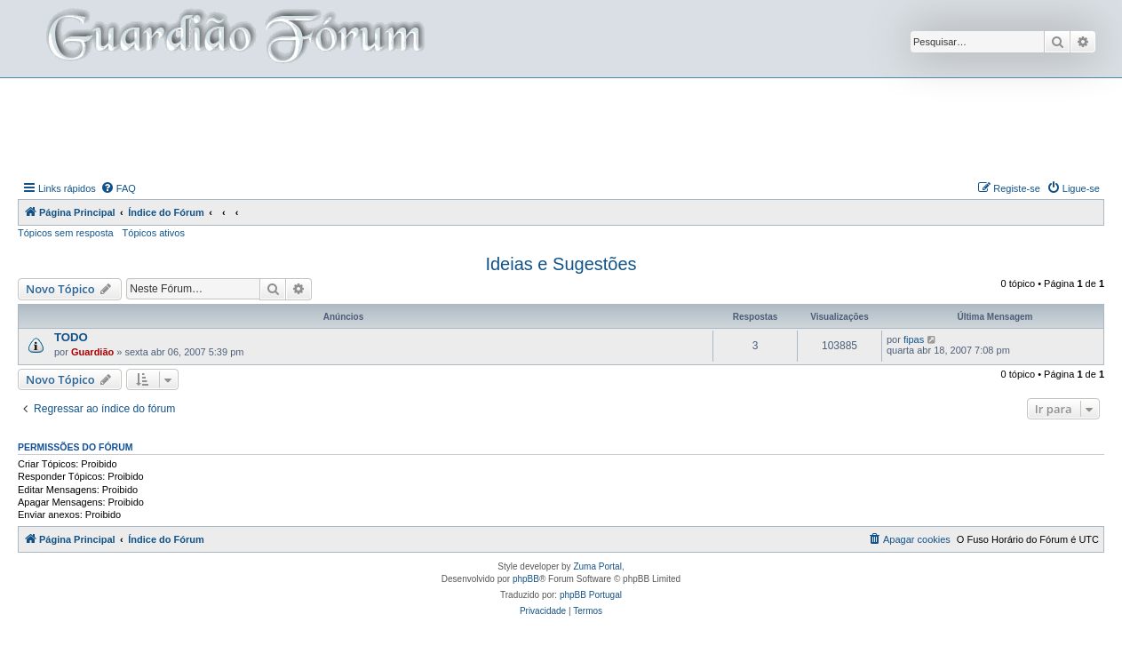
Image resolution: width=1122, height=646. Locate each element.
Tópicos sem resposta (66, 232)
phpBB (526, 579)
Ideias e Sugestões (560, 264)
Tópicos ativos (154, 232)
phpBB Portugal (591, 595)
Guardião (92, 352)
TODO (71, 337)
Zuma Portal (597, 566)
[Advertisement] (561, 127)
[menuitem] (118, 188)
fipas (913, 339)
